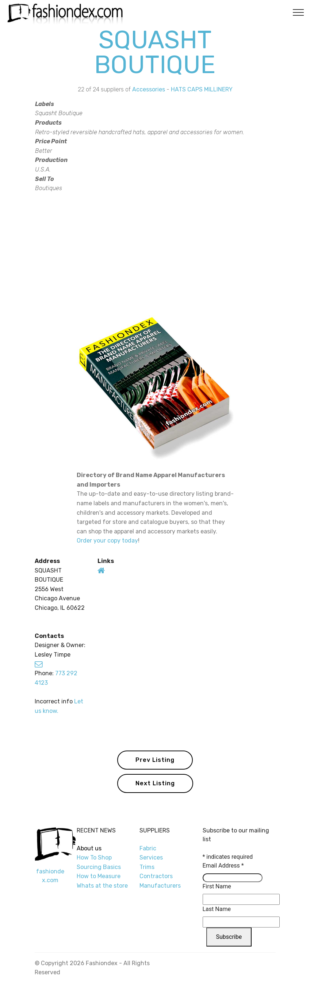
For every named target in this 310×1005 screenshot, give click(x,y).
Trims (146, 867)
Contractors (156, 876)
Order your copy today (107, 540)
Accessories (148, 89)
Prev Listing (155, 759)
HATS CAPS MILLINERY (202, 89)
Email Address (223, 865)
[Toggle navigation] (298, 12)
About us (89, 848)
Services (151, 857)
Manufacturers (160, 885)
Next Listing (155, 783)
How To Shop (95, 857)
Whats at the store (102, 885)
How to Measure (98, 876)
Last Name (217, 909)
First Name (217, 886)
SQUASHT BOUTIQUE (155, 52)
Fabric (147, 848)
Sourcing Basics (99, 867)
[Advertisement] (155, 253)
